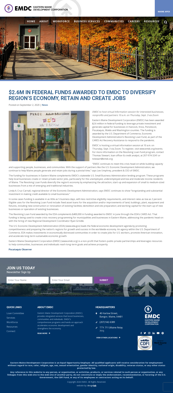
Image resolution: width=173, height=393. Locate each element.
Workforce (61, 21)
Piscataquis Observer (20, 249)
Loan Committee (15, 313)
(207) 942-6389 (107, 322)
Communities (114, 21)
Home (31, 21)
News (45, 104)
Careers (134, 21)
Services (11, 317)
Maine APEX (164, 11)
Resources (151, 21)
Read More (42, 333)
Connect (11, 331)
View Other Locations (106, 337)
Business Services (87, 21)
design (91, 385)
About (44, 21)
